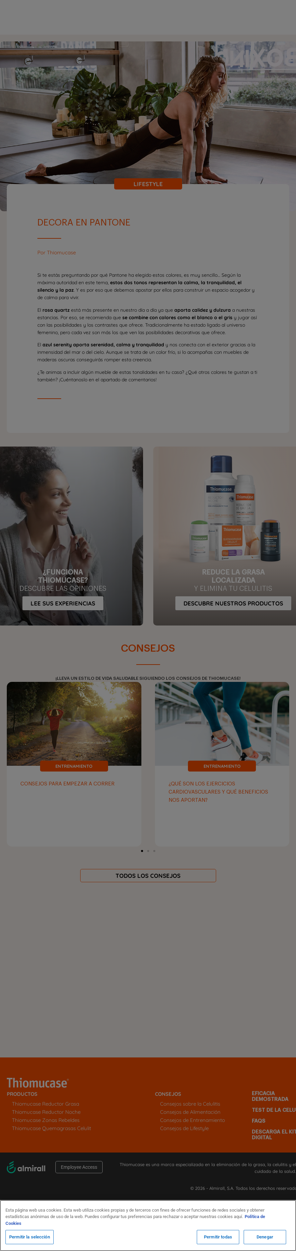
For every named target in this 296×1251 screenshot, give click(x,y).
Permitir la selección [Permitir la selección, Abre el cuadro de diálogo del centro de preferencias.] (29, 1236)
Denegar (265, 1236)
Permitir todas (218, 1236)
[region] (148, 1225)
